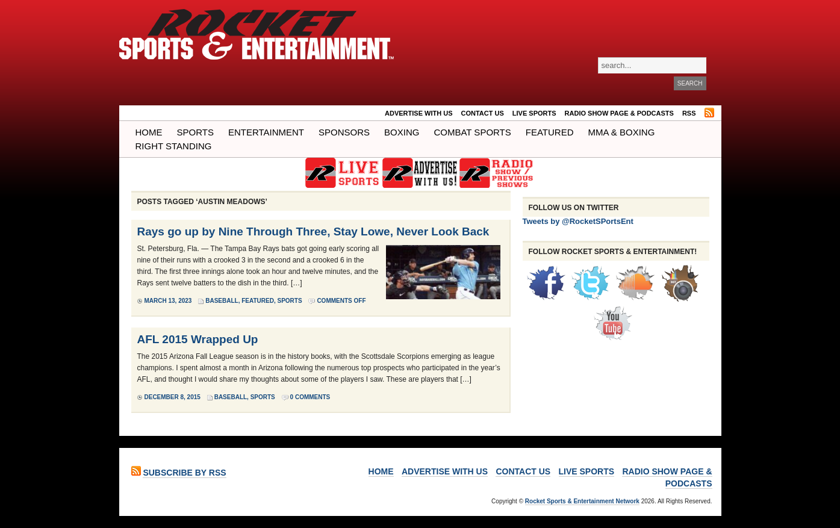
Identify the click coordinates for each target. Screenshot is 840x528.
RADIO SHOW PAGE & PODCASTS (619, 113)
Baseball (221, 300)
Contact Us (482, 113)
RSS (689, 113)
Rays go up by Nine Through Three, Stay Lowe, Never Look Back (313, 231)
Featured (550, 132)
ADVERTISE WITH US (418, 113)
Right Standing (173, 146)
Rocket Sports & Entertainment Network (582, 501)
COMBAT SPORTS (472, 132)
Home (149, 132)
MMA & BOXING (621, 132)
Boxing (401, 132)
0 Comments (310, 397)
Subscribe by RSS (184, 472)
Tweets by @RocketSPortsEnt (578, 221)
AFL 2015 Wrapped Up (197, 339)
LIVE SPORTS (534, 113)
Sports (195, 132)
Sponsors (344, 132)
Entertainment (266, 132)
